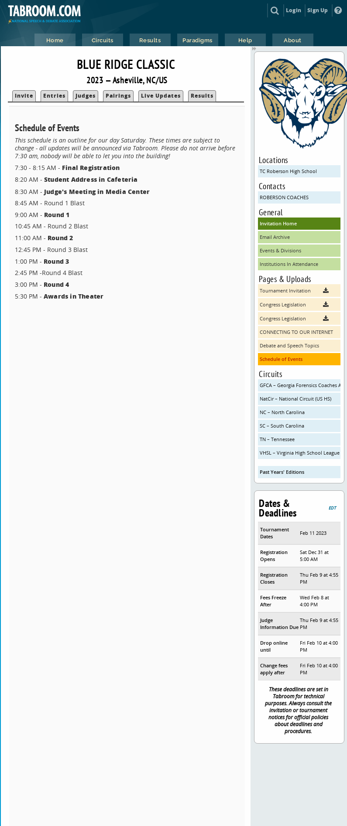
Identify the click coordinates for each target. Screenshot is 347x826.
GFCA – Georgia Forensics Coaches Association (300, 385)
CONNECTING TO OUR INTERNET (296, 332)
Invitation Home (278, 223)
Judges (86, 95)
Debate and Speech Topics (289, 345)
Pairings (118, 95)
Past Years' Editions (282, 472)
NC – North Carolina (282, 412)
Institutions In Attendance (289, 264)
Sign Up (317, 10)
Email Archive (275, 237)
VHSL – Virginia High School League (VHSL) (300, 452)
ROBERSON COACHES (284, 197)
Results (202, 95)
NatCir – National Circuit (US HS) (295, 398)
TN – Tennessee (277, 439)
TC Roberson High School (288, 171)
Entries (54, 95)
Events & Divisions (280, 250)
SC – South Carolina (282, 425)
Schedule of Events (281, 359)
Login (293, 10)
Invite (24, 95)
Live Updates (161, 95)
